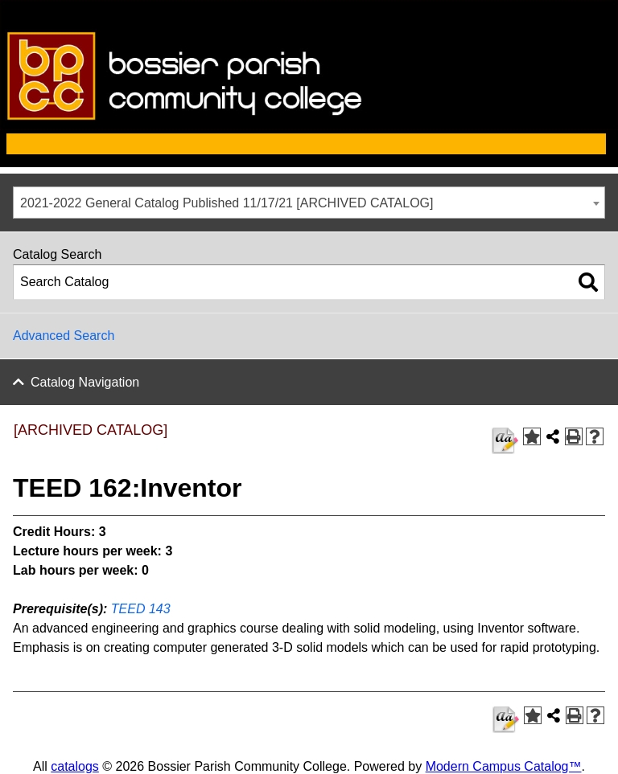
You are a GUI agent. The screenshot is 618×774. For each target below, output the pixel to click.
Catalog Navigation (85, 382)
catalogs (75, 766)
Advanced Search (63, 335)
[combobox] (309, 202)
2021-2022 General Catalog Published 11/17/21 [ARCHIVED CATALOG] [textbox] (226, 203)
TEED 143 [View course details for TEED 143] (141, 609)
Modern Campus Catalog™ (504, 766)
